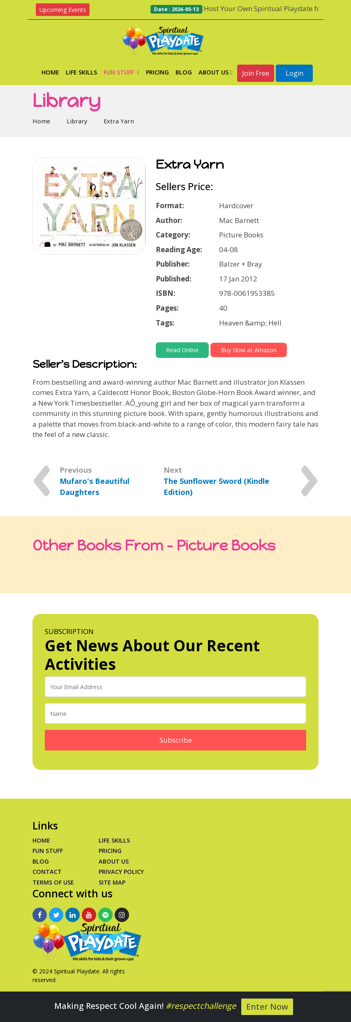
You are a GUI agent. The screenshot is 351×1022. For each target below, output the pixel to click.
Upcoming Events (62, 10)
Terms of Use (53, 882)
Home (50, 72)
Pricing (157, 72)
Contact (47, 872)
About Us (215, 72)
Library (77, 121)
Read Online (182, 350)
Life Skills (81, 72)
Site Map (112, 882)
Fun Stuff (121, 72)
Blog (184, 72)
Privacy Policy (121, 872)
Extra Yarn (119, 121)
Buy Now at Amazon (249, 350)
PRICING (110, 851)
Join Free (255, 73)
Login (294, 73)
